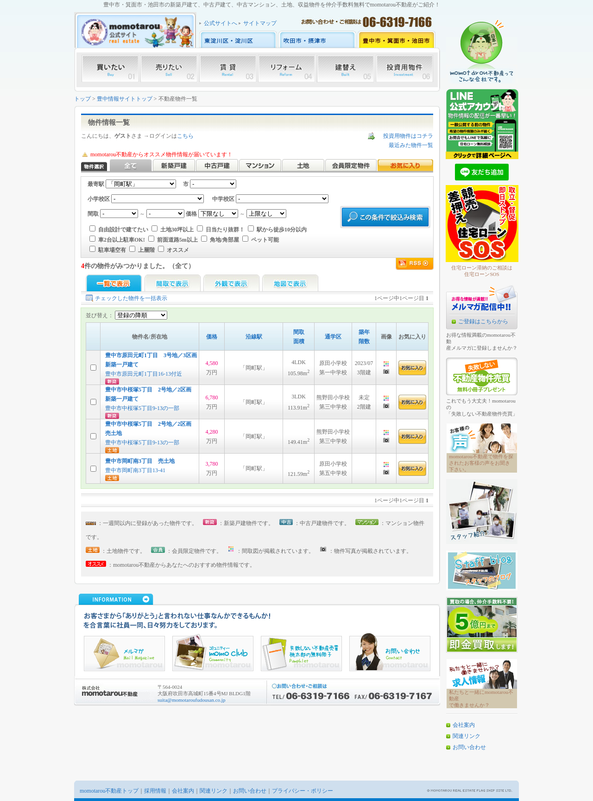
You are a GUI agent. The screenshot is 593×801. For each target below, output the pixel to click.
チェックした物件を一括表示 (131, 298)
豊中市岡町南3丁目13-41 (135, 470)
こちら (185, 136)
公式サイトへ (220, 23)
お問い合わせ (469, 747)
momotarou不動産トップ (109, 791)
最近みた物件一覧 (411, 145)
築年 (364, 332)
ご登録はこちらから (483, 321)
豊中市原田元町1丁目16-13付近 (143, 374)
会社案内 (464, 725)
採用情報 (155, 791)
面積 (298, 341)
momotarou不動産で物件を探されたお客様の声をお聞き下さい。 (481, 463)
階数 (364, 341)
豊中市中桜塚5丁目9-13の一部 (142, 408)
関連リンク (466, 736)
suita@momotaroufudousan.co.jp (191, 700)
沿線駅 (254, 336)
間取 (298, 332)
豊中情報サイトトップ (124, 99)
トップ (82, 99)
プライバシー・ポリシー (302, 791)
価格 (211, 336)
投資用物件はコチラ (408, 136)
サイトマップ (260, 23)
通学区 (333, 336)
